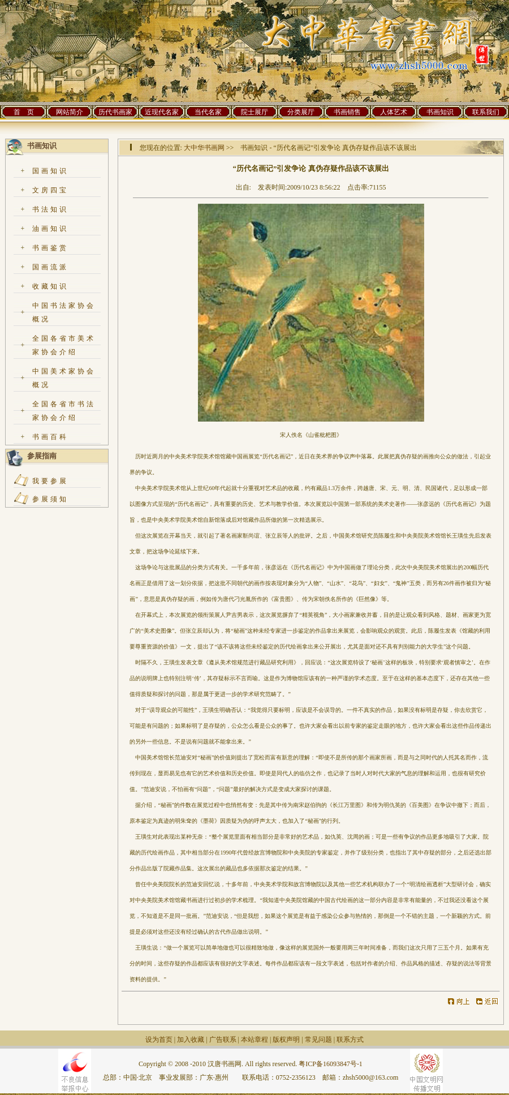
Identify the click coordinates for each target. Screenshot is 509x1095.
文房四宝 (50, 190)
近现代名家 (162, 112)
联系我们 (485, 112)
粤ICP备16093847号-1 (331, 1064)
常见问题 (318, 1040)
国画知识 (50, 171)
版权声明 (286, 1040)
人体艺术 (393, 112)
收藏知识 (50, 286)
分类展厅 (300, 112)
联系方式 (350, 1040)
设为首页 (158, 1040)
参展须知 (50, 499)
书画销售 (347, 112)
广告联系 (222, 1040)
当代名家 (208, 112)
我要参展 (50, 481)
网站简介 (69, 112)
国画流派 (50, 267)
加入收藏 (190, 1040)
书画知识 (440, 112)
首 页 (24, 112)
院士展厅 (254, 112)
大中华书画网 (204, 148)
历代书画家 (115, 112)
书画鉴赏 (50, 248)
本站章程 (254, 1040)
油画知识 (50, 229)
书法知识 (50, 209)
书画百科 (50, 437)
